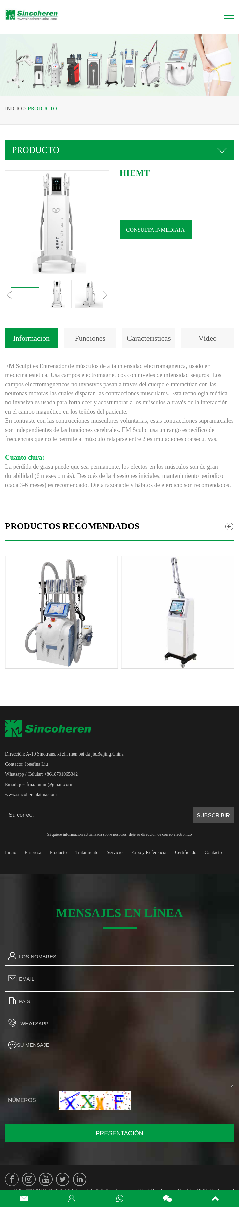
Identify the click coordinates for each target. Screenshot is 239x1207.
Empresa (33, 852)
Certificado (185, 852)
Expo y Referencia (148, 852)
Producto (42, 108)
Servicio (115, 852)
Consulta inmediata (155, 230)
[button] (9, 295)
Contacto (213, 852)
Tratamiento (86, 852)
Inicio (13, 108)
